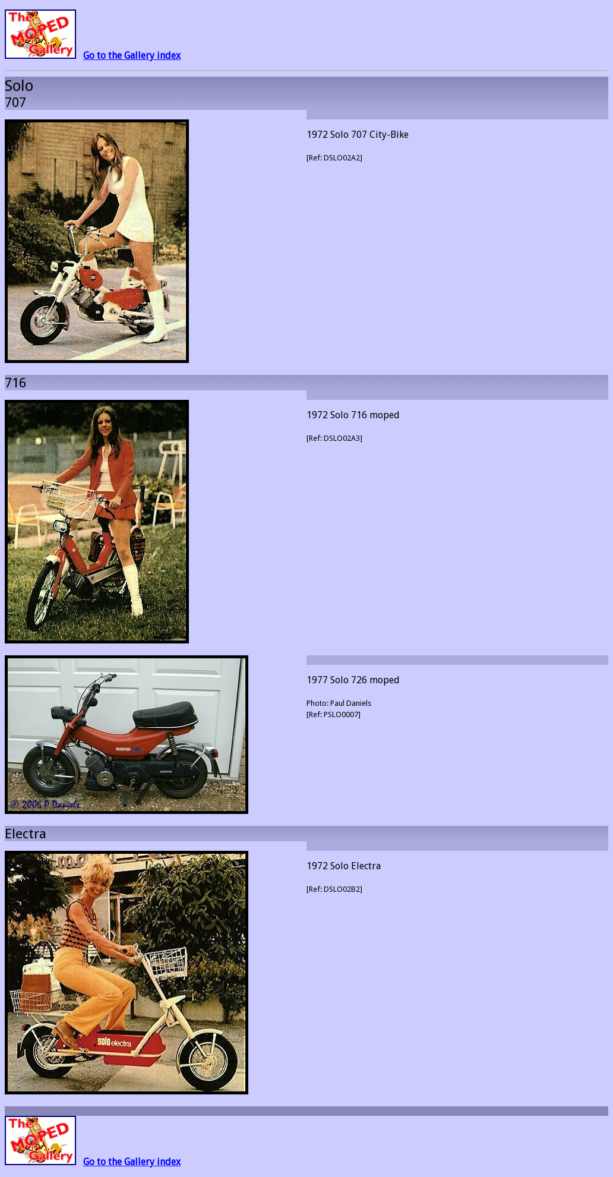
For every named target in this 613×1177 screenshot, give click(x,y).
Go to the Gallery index (132, 55)
